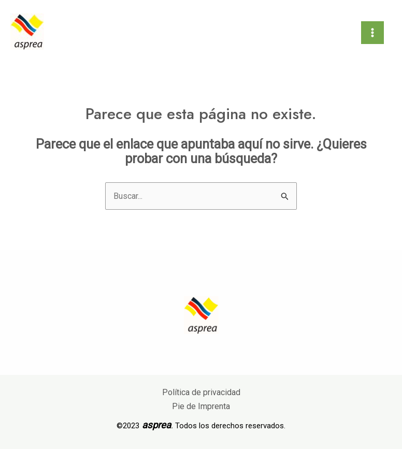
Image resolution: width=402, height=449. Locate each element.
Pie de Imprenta (201, 406)
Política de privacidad (201, 392)
